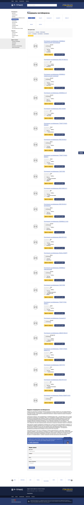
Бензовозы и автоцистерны (17, 45)
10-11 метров (40, 33)
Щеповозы (14, 26)
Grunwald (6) (58, 17)
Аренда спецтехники (15, 47)
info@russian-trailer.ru (70, 6)
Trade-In (16, 1)
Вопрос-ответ (28, 496)
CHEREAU (69, 479)
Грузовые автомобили (16, 41)
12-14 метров (46, 33)
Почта (30, 457)
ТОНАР (54, 479)
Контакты (27, 1)
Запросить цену (59, 54)
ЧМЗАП (61, 479)
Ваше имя (30, 449)
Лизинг (12, 1)
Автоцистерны (14, 22)
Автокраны (14, 42)
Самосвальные (14, 14)
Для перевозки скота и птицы (17, 28)
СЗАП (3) (40, 24)
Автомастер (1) (49, 17)
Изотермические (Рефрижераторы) (18, 17)
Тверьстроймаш (46, 480)
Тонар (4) (40, 17)
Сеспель (38, 479)
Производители (21, 1)
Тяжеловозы (14, 20)
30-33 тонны (42, 32)
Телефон (30, 453)
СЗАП (30, 479)
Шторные (13, 16)
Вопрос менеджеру (32, 461)
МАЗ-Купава (22, 479)
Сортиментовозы (15, 25)
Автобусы (13, 44)
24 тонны (37, 32)
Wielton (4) (67, 17)
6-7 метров (34, 33)
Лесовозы (14, 23)
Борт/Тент (14, 13)
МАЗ (15, 479)
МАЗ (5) (31, 24)
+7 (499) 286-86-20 (67, 5)
